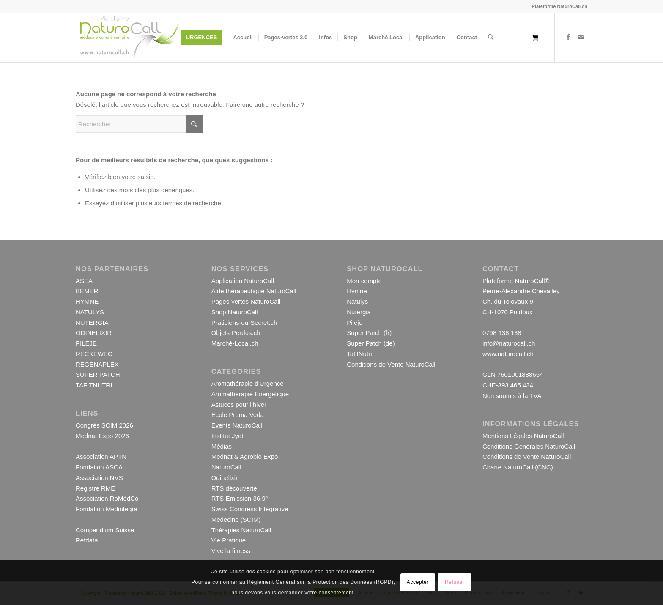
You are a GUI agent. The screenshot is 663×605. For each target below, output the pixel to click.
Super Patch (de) (371, 343)
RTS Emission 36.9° (239, 498)
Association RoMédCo (107, 498)
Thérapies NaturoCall (241, 530)
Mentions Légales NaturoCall (523, 435)
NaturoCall (226, 467)
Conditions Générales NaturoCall (528, 446)
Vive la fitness (230, 550)
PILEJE (86, 343)
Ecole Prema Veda (237, 414)
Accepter (418, 582)
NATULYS (90, 312)
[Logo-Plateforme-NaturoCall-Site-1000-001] (129, 37)
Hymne (357, 290)
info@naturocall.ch (508, 343)
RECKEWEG (94, 353)
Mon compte (364, 280)
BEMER (87, 290)
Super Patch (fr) (369, 332)
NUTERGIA (92, 322)
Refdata (87, 540)
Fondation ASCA (99, 467)
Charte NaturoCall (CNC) (517, 467)
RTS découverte (234, 488)
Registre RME (95, 488)
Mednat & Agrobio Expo (244, 456)
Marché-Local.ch (234, 343)
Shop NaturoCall (234, 312)
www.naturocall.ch (508, 353)
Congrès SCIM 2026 (104, 425)
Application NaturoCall (242, 280)
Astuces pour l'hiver (238, 404)
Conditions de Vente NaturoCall (391, 364)
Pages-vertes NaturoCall (245, 301)
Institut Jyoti (228, 435)
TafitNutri (359, 353)
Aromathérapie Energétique (250, 394)
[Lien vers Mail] (581, 37)
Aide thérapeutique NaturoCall (253, 290)
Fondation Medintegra (106, 508)
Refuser (454, 582)
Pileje (354, 322)
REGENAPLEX (97, 364)
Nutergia (359, 312)
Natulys (357, 301)
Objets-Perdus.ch (235, 332)
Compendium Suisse (105, 530)
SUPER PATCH (98, 374)
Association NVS (99, 477)
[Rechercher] (490, 37)
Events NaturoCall (237, 425)
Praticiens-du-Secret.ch (244, 322)
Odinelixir (224, 477)
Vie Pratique (228, 540)
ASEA (84, 280)
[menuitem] (204, 37)
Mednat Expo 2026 (102, 435)
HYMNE (87, 301)
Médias (221, 446)
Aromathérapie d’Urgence (247, 383)
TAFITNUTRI (94, 385)
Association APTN (101, 456)
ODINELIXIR (94, 332)
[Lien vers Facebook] (568, 37)
